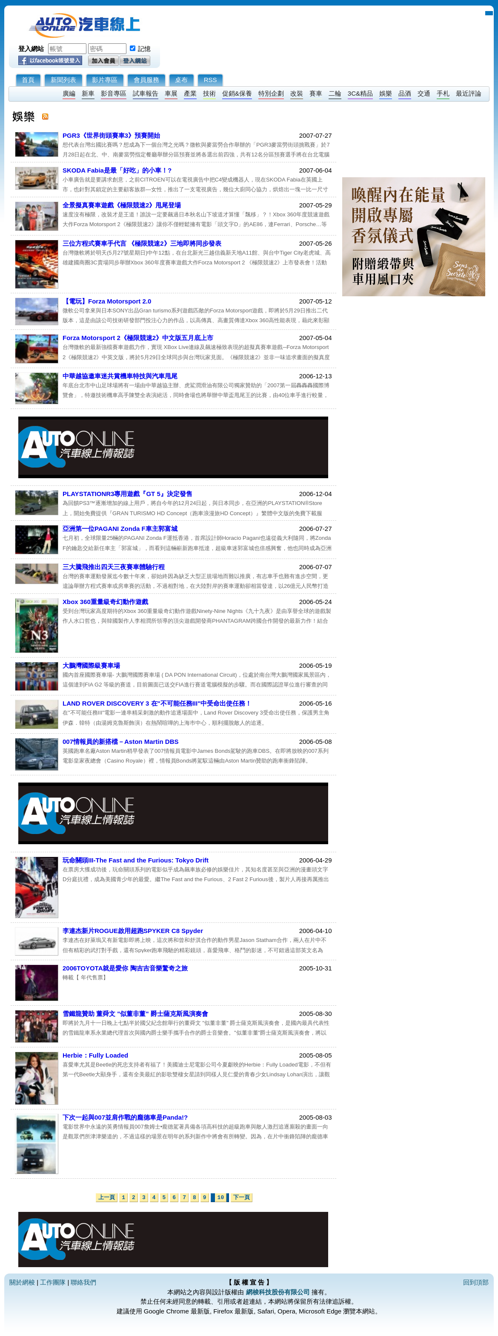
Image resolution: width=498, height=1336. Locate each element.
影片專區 (104, 79)
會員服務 (146, 79)
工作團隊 (53, 1282)
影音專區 (113, 93)
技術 (209, 93)
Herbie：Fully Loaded (95, 1055)
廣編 (69, 93)
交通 (424, 93)
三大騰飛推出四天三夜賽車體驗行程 (114, 566)
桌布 (181, 79)
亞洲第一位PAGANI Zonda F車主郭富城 (120, 528)
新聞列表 (63, 79)
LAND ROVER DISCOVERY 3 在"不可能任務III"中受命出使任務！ (157, 703)
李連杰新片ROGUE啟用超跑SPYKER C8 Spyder (133, 930)
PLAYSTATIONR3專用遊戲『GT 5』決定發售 (127, 493)
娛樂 (385, 93)
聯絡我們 (83, 1282)
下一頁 (241, 1197)
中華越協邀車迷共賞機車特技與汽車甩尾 (120, 376)
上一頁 (106, 1197)
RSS (210, 79)
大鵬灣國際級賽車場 (91, 665)
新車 (88, 93)
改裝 (296, 93)
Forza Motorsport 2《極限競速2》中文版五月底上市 (138, 337)
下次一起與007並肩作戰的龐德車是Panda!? (125, 1117)
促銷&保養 (237, 93)
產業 (190, 93)
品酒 (404, 93)
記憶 (144, 48)
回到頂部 (476, 1282)
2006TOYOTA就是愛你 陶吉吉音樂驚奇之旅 (125, 968)
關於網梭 (22, 1282)
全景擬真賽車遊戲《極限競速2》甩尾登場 (122, 205)
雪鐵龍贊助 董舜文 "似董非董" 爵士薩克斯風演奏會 (135, 1013)
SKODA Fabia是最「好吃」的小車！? (117, 170)
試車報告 (145, 93)
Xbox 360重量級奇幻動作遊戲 (105, 601)
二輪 (335, 93)
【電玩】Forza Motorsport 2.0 (107, 301)
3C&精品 (360, 93)
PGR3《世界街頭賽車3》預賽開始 (111, 135)
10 (221, 1197)
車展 (171, 93)
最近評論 (468, 93)
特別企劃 (271, 93)
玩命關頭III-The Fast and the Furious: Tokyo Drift (136, 860)
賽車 (315, 93)
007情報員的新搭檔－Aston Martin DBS (121, 741)
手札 (443, 93)
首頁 (28, 79)
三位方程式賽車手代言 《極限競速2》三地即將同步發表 (142, 243)
